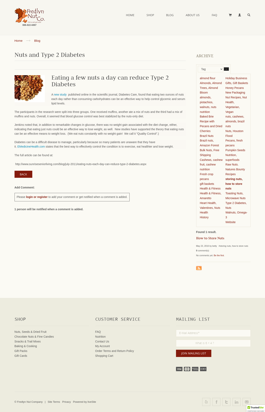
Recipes (230, 174)
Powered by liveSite (84, 401)
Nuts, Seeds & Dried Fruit (31, 331)
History (204, 217)
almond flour (207, 78)
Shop (150, 15)
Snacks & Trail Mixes (28, 341)
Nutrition (100, 336)
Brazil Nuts (207, 135)
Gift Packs (21, 351)
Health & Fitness (210, 188)
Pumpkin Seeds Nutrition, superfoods (235, 155)
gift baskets (207, 183)
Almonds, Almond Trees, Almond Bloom (211, 87)
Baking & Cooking (26, 346)
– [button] (226, 69)
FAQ (214, 15)
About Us (193, 15)
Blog (170, 15)
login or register (37, 197)
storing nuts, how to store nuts (234, 183)
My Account (102, 346)
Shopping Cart (104, 355)
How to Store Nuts (210, 238)
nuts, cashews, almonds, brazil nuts (234, 121)
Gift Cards (21, 355)
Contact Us (102, 341)
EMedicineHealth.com (31, 146)
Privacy (66, 401)
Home (130, 15)
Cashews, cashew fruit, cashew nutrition (211, 164)
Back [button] (23, 174)
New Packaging (235, 92)
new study (60, 94)
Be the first (219, 255)
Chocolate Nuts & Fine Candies (34, 336)
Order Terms (103, 351)
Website (230, 222)
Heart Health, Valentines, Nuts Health (210, 207)
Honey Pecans (234, 87)
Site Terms (54, 401)
